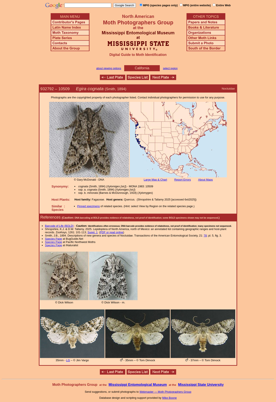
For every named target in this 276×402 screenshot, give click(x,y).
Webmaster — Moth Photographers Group (165, 391)
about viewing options (108, 68)
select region (170, 68)
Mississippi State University (201, 384)
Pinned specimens (88, 206)
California (142, 68)
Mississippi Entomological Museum (137, 384)
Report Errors (182, 179)
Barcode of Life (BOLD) (59, 225)
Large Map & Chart (155, 179)
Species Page (53, 238)
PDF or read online (111, 232)
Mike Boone (169, 397)
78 (205, 235)
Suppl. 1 (93, 232)
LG (68, 360)
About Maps (205, 179)
